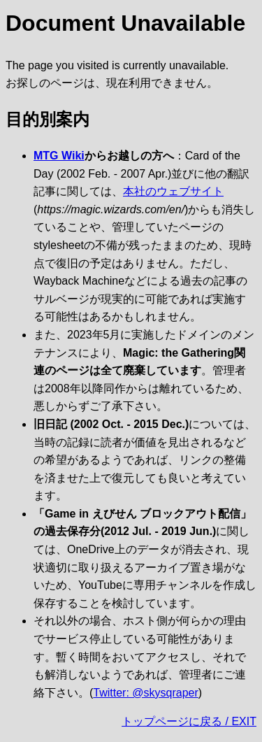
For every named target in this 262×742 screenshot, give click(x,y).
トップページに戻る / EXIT (189, 721)
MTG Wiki (59, 156)
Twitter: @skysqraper (145, 693)
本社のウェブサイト (173, 191)
